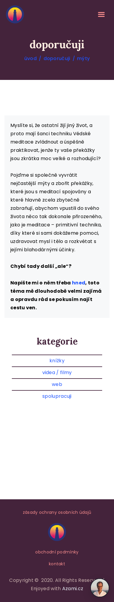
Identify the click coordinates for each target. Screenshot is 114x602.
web (57, 384)
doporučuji (57, 58)
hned (78, 282)
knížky (57, 360)
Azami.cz (72, 588)
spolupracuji (57, 396)
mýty (83, 58)
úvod (30, 58)
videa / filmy (57, 372)
